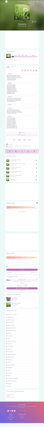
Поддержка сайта (10, 417)
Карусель (12, 179)
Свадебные (9, 367)
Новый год (9, 349)
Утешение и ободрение (12, 378)
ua (21, 410)
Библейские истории (11, 314)
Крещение (9, 343)
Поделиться (22, 135)
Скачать (22, 132)
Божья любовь (10, 319)
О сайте (11, 415)
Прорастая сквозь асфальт (16, 171)
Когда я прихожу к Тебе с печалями (17, 163)
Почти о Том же (16, 303)
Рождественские (10, 365)
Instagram (22, 415)
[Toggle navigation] (37, 1)
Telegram (22, 417)
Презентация (13, 66)
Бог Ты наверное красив (15, 159)
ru (19, 410)
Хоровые (9, 383)
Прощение (9, 359)
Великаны (14, 298)
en (24, 410)
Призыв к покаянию (11, 354)
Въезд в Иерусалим (11, 330)
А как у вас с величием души (16, 175)
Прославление (10, 357)
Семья (8, 370)
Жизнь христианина (11, 341)
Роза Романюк (9, 144)
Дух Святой (9, 335)
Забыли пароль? (34, 272)
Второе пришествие (11, 327)
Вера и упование (10, 325)
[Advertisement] (22, 40)
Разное (8, 362)
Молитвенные (9, 346)
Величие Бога (10, 322)
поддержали (22, 290)
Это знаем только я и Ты (15, 167)
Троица (8, 375)
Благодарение (10, 317)
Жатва (8, 338)
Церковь (8, 386)
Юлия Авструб (22, 26)
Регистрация (9, 272)
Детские (8, 333)
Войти (22, 269)
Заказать (11, 419)
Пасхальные (9, 351)
